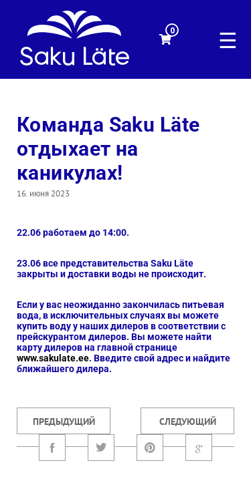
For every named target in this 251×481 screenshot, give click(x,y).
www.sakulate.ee (53, 358)
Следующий (187, 422)
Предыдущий (64, 422)
